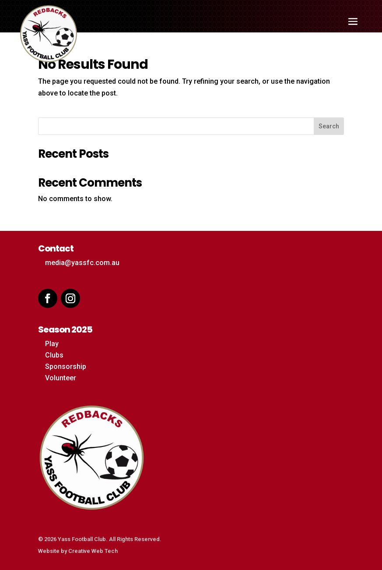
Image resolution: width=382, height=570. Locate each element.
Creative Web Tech (93, 551)
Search (329, 126)
